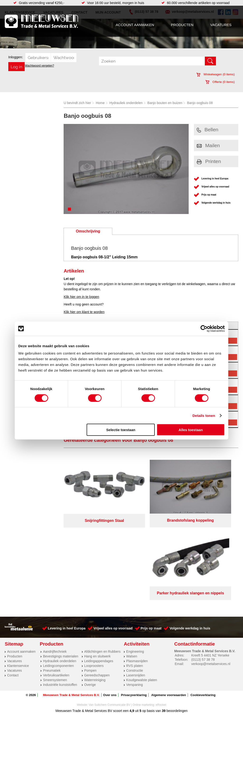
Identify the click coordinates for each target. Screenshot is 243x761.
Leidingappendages (98, 575)
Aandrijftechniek (55, 566)
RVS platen (134, 580)
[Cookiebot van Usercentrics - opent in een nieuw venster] (204, 328)
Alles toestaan (191, 430)
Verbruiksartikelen (56, 590)
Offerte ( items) (220, 82)
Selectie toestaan (121, 430)
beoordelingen (177, 625)
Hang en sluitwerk (97, 571)
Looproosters (94, 580)
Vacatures (220, 25)
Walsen (131, 571)
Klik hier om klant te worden (84, 312)
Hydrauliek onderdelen (126, 103)
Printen (209, 161)
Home (100, 103)
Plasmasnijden (137, 575)
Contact (13, 590)
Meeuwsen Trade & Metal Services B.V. (71, 609)
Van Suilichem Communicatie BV (109, 619)
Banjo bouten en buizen (164, 103)
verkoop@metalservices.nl (210, 578)
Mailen (208, 145)
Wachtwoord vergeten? (39, 65)
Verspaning (134, 599)
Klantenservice (18, 580)
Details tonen (203, 415)
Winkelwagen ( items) (215, 74)
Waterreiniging (95, 594)
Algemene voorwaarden (168, 609)
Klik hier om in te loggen (81, 297)
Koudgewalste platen (141, 594)
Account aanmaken (135, 25)
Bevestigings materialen (60, 571)
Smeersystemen (55, 594)
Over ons (110, 609)
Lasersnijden (135, 590)
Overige (90, 599)
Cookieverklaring (203, 609)
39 (164, 625)
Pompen (90, 585)
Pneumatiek (52, 585)
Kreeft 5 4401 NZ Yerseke (210, 570)
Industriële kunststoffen (60, 599)
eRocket (161, 619)
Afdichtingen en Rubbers (102, 566)
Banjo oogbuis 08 (200, 103)
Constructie (134, 585)
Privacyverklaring (134, 609)
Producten (182, 25)
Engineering (135, 566)
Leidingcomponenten (58, 580)
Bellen (207, 129)
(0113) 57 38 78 (203, 574)
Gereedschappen (97, 590)
